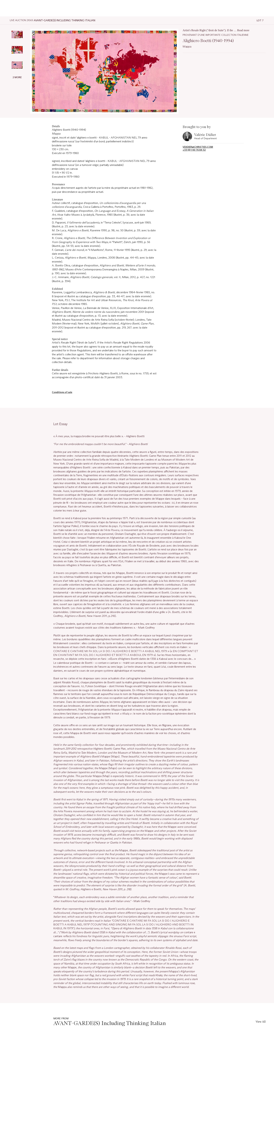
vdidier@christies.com (198, 146)
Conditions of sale (62, 392)
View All (261, 1021)
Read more (243, 30)
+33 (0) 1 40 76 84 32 (194, 149)
